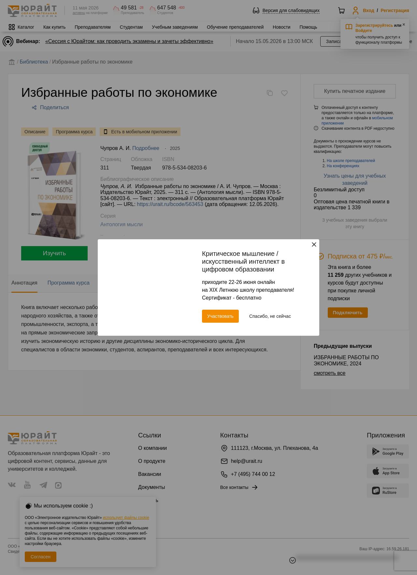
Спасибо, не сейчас (270, 316)
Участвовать (220, 316)
